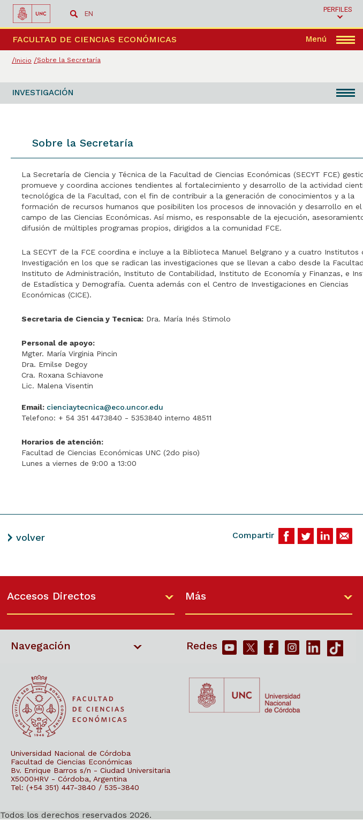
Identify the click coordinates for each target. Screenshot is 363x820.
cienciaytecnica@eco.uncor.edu (105, 407)
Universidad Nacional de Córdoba (71, 753)
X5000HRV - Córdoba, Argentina (69, 779)
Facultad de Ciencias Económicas (71, 761)
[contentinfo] (181, 697)
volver (30, 537)
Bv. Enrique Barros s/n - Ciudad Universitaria (90, 770)
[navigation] (330, 39)
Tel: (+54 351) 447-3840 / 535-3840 (75, 787)
